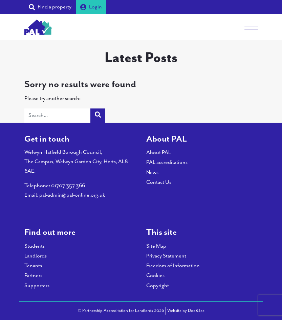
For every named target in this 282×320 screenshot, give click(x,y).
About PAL (158, 152)
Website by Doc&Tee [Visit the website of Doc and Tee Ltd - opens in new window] (185, 310)
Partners (33, 275)
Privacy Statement (166, 256)
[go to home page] (38, 26)
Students (34, 246)
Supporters (36, 285)
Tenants (33, 266)
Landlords (35, 256)
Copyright (157, 285)
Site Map (156, 246)
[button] (50, 7)
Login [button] (91, 7)
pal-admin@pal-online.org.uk (72, 195)
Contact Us (158, 182)
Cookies (155, 275)
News (152, 172)
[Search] (57, 115)
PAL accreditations (167, 162)
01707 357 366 (68, 185)
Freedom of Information (173, 266)
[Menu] (251, 27)
